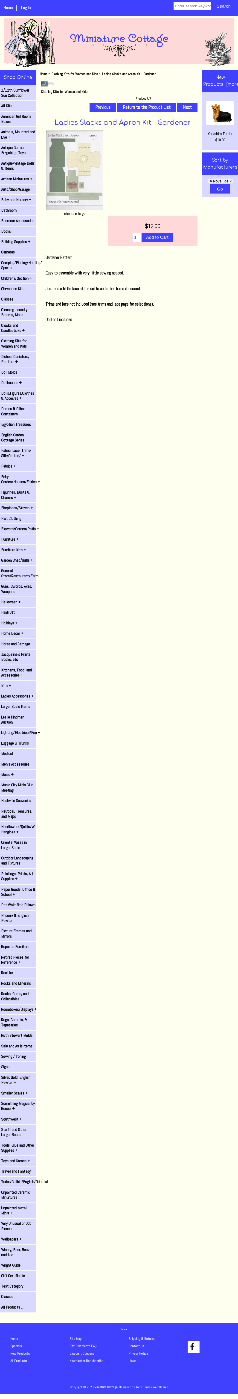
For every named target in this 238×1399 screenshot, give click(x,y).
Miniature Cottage (106, 1387)
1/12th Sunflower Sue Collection (15, 93)
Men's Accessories (15, 764)
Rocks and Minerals (16, 983)
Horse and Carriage (15, 644)
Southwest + (11, 1119)
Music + (7, 774)
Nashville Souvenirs (16, 800)
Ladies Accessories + (17, 696)
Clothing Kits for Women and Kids (75, 74)
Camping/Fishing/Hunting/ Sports (18, 265)
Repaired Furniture (15, 946)
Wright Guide (10, 1265)
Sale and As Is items (16, 1046)
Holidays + (9, 623)
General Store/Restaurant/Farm (18, 573)
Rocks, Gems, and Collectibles (15, 996)
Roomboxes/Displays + (18, 1009)
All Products (18, 1360)
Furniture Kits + (13, 549)
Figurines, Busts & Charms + (15, 495)
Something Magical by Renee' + (18, 1106)
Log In (26, 8)
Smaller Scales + (14, 1093)
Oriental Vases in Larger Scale (14, 845)
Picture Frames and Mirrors (16, 933)
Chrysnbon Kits (12, 288)
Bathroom (9, 210)
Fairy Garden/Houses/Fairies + (18, 479)
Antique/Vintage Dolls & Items (18, 166)
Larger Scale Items (15, 706)
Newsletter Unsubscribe (86, 1360)
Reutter (7, 972)
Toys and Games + (15, 1160)
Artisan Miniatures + (16, 179)
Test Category (12, 1286)
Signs (5, 1066)
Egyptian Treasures (16, 424)
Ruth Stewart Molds (16, 1035)
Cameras (8, 252)
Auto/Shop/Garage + (17, 189)
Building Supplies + (15, 241)
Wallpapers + (11, 1239)
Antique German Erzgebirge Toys (13, 150)
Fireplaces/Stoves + (17, 507)
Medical (7, 753)
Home (8, 8)
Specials (16, 1346)
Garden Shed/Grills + (17, 560)
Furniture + (10, 539)
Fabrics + (8, 466)
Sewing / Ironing (13, 1056)
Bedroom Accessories (17, 220)
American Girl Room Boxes (16, 119)
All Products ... (12, 1307)
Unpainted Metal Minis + (13, 1210)
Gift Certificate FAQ (83, 1346)
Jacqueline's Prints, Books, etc (16, 657)
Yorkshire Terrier (220, 118)
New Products (20, 1353)
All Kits (6, 105)
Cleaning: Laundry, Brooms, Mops (14, 312)
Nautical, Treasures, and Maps (16, 814)
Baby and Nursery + (16, 199)
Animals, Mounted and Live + (18, 134)
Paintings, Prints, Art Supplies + (17, 876)
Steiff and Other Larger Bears (13, 1132)
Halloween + (11, 602)
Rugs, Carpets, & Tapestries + (14, 1022)
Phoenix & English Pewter (15, 918)
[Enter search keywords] (192, 6)
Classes (7, 299)
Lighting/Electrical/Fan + (18, 732)
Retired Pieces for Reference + (15, 960)
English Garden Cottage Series (12, 438)
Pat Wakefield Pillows (18, 904)
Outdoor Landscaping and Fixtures (17, 861)
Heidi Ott (8, 612)
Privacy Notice (138, 1353)
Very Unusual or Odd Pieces (16, 1226)
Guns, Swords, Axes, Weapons (16, 589)
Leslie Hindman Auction (12, 720)
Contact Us (136, 1346)
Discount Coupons (82, 1353)
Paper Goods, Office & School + (18, 892)
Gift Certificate (13, 1275)
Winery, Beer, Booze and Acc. (16, 1252)
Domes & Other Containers (13, 411)
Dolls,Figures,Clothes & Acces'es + (17, 396)
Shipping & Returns (142, 1338)
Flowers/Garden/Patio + (18, 528)
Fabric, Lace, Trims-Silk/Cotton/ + (16, 453)
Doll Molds (9, 372)
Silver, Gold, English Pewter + (15, 1080)
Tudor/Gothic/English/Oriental (18, 1181)
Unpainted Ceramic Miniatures (15, 1195)
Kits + (6, 685)
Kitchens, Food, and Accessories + (16, 673)
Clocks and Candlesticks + (13, 328)
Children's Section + (16, 278)
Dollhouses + (11, 382)
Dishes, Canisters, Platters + (15, 359)
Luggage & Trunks (15, 743)
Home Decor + (12, 633)
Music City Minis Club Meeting (17, 787)
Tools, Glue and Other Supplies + (17, 1148)
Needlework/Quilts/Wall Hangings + (18, 829)
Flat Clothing (11, 518)
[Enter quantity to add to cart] (136, 237)
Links (132, 1360)
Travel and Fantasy (16, 1171)
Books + (7, 231)
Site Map (75, 1338)
